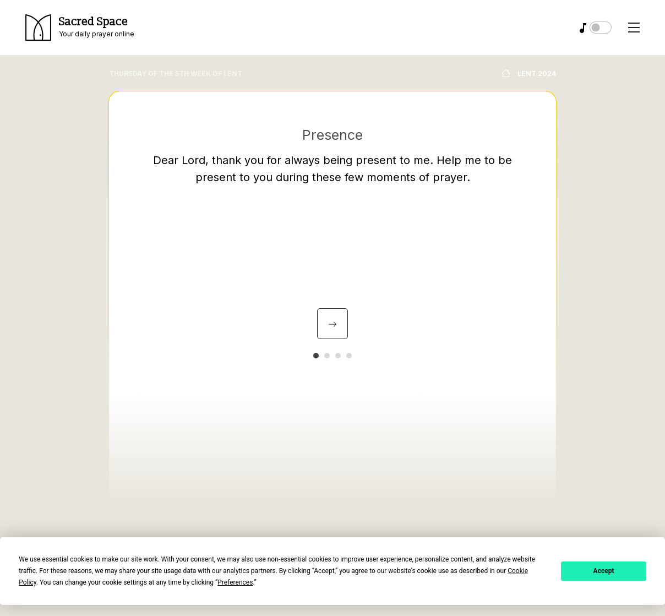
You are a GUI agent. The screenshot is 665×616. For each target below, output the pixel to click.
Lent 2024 (529, 73)
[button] (316, 355)
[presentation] (332, 323)
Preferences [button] (235, 582)
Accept (603, 571)
